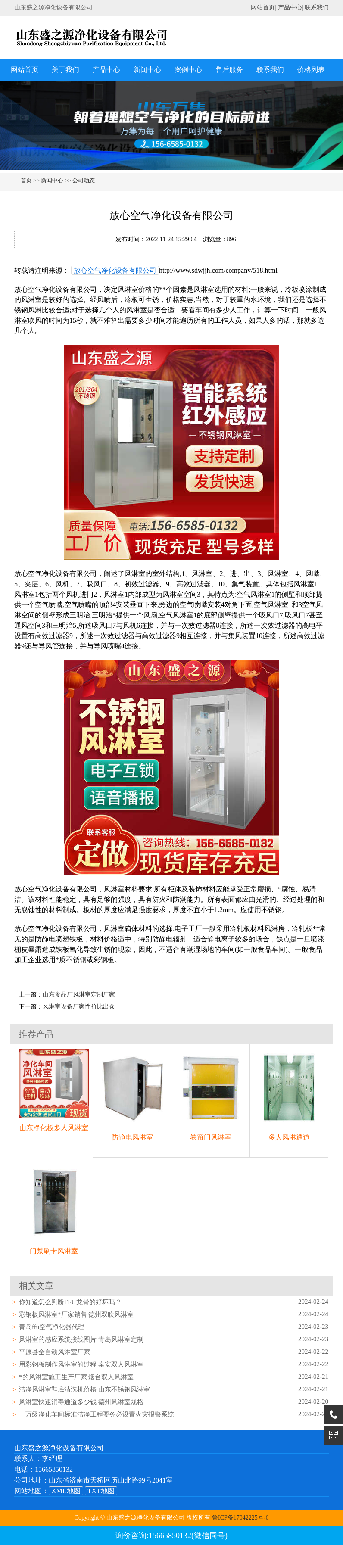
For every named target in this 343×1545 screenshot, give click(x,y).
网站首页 (263, 7)
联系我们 (317, 7)
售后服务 (229, 69)
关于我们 (65, 69)
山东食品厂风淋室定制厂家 (79, 994)
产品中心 (290, 7)
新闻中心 (147, 69)
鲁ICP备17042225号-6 (240, 1517)
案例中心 (188, 69)
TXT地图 (101, 1491)
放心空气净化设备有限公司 (115, 270)
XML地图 (66, 1491)
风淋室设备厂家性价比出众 (79, 1006)
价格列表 (311, 69)
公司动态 (83, 180)
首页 (26, 180)
